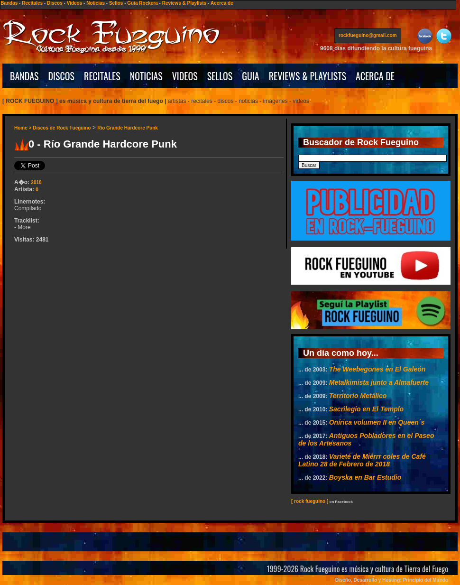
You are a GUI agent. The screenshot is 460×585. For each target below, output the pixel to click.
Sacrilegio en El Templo (366, 409)
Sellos (116, 3)
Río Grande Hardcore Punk (127, 127)
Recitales (32, 3)
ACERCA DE (375, 76)
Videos (75, 3)
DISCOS (61, 76)
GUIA (250, 76)
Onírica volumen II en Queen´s (377, 422)
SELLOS (220, 76)
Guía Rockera (142, 3)
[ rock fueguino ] (309, 501)
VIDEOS (185, 76)
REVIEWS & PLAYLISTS (307, 76)
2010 (36, 182)
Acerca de (222, 3)
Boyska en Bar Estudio (365, 477)
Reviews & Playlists (184, 3)
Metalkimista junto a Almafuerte (379, 382)
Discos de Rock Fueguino (62, 127)
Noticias (95, 3)
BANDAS (24, 76)
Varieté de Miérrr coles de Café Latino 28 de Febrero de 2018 (362, 460)
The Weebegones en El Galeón (377, 369)
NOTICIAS (146, 76)
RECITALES (102, 76)
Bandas (9, 3)
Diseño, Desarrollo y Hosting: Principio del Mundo (391, 580)
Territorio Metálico (358, 395)
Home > (23, 127)
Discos (55, 3)
